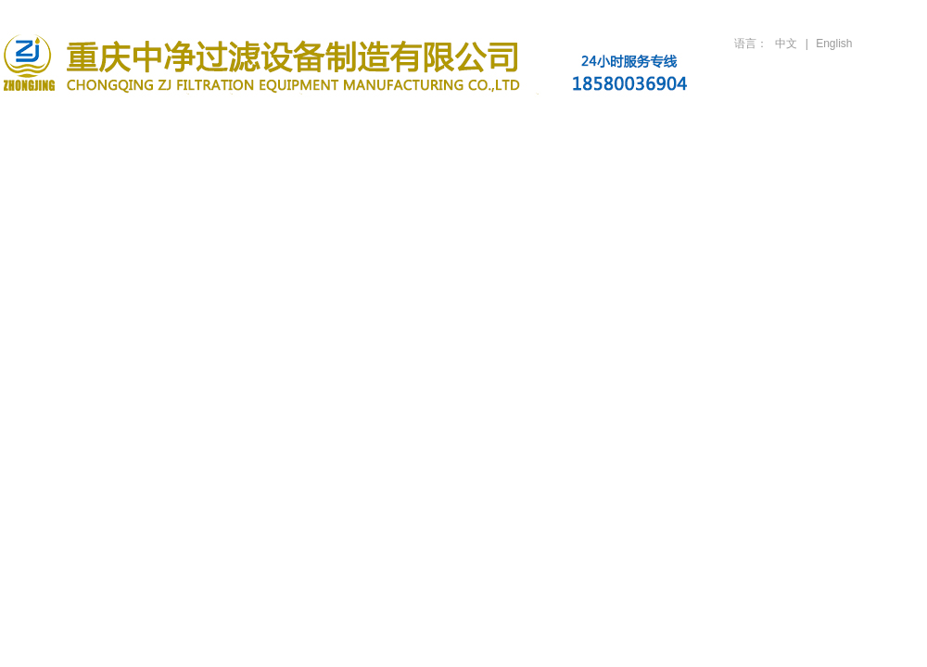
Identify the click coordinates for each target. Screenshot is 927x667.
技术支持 (632, 123)
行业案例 (517, 123)
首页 (57, 123)
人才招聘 (747, 123)
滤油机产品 (287, 123)
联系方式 (862, 123)
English (834, 43)
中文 (786, 43)
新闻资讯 (402, 123)
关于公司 (172, 123)
